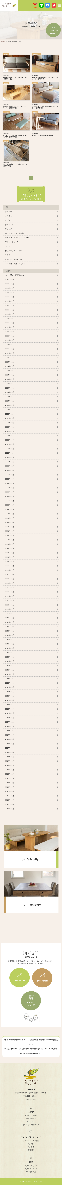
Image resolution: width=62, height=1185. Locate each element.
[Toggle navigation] (59, 5)
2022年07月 (9, 483)
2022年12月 (9, 462)
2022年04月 (9, 496)
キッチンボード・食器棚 (14, 233)
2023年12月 (9, 410)
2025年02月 (9, 349)
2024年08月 (9, 375)
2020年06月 (9, 592)
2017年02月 (9, 765)
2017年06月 (9, 748)
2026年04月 (9, 288)
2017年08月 (9, 739)
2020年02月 (9, 609)
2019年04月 (9, 652)
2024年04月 (9, 392)
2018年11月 (9, 674)
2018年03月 (9, 709)
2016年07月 (9, 796)
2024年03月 (9, 397)
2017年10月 (9, 731)
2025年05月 (9, 336)
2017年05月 (9, 752)
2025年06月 (9, 331)
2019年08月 (9, 635)
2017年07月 (9, 744)
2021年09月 (9, 527)
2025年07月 (9, 327)
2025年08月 (9, 323)
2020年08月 (9, 583)
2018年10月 (9, 678)
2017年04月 (9, 757)
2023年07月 (9, 431)
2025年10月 (9, 314)
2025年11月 (9, 310)
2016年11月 (9, 778)
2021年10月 (9, 522)
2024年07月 (9, 379)
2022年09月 (9, 475)
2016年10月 (9, 783)
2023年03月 (9, 449)
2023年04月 (9, 444)
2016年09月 (9, 787)
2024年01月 (9, 405)
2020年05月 (9, 596)
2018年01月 (9, 718)
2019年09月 (9, 631)
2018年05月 (9, 700)
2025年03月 (9, 344)
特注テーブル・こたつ (13, 251)
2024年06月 (9, 383)
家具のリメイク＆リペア (14, 259)
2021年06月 (9, 540)
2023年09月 (9, 423)
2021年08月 (9, 531)
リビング (8, 220)
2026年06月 (9, 279)
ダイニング (9, 225)
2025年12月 (9, 305)
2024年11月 (9, 362)
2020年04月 (9, 600)
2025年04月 (9, 340)
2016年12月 (9, 774)
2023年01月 (9, 457)
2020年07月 (9, 587)
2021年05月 (9, 544)
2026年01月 (9, 301)
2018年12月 (9, 670)
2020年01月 (9, 613)
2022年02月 (9, 505)
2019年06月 (9, 644)
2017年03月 (9, 761)
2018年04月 (9, 705)
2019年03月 (9, 657)
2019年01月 (9, 666)
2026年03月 (9, 292)
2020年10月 (9, 574)
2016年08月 (9, 791)
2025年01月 (9, 353)
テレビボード (10, 229)
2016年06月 (9, 800)
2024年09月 (9, 371)
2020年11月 (9, 570)
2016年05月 (9, 804)
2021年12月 (9, 514)
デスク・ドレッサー (12, 242)
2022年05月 (9, 492)
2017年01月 (9, 770)
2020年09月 (9, 579)
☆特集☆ (8, 216)
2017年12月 (9, 722)
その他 (7, 255)
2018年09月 (9, 683)
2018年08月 (9, 687)
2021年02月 (9, 557)
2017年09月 (9, 735)
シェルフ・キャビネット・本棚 (17, 238)
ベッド (7, 246)
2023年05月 (9, 440)
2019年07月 (9, 640)
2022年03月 (9, 501)
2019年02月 (9, 661)
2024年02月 (9, 401)
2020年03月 (9, 605)
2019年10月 (9, 626)
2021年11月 (9, 518)
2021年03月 (9, 553)
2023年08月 (9, 427)
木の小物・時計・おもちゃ (15, 264)
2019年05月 (9, 648)
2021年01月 (9, 561)
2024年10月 (9, 366)
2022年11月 (9, 466)
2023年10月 (9, 418)
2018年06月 (9, 696)
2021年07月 (9, 535)
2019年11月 (9, 622)
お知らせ (8, 212)
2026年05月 (9, 284)
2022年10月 (9, 470)
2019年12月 (9, 618)
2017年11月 (9, 726)
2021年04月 (9, 548)
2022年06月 (9, 488)
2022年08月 (9, 479)
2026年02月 (9, 297)
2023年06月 (9, 436)
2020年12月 (9, 566)
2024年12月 (9, 357)
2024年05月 (9, 388)
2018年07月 (9, 692)
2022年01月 (9, 509)
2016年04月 (9, 809)
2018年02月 (9, 713)
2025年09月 (9, 318)
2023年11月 (9, 414)
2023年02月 (9, 453)
